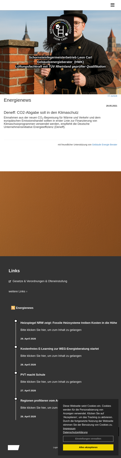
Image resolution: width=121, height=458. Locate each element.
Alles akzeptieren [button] (88, 447)
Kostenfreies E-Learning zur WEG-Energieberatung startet (59, 348)
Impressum (69, 428)
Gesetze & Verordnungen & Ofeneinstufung (38, 281)
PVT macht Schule (32, 374)
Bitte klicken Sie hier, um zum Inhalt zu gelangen (50, 329)
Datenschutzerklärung (75, 432)
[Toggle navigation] (112, 5)
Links (14, 270)
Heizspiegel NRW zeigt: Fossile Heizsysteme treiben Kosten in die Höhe (68, 322)
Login (55, 447)
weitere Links (18, 291)
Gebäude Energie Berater (104, 144)
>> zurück (112, 96)
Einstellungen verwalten (88, 438)
